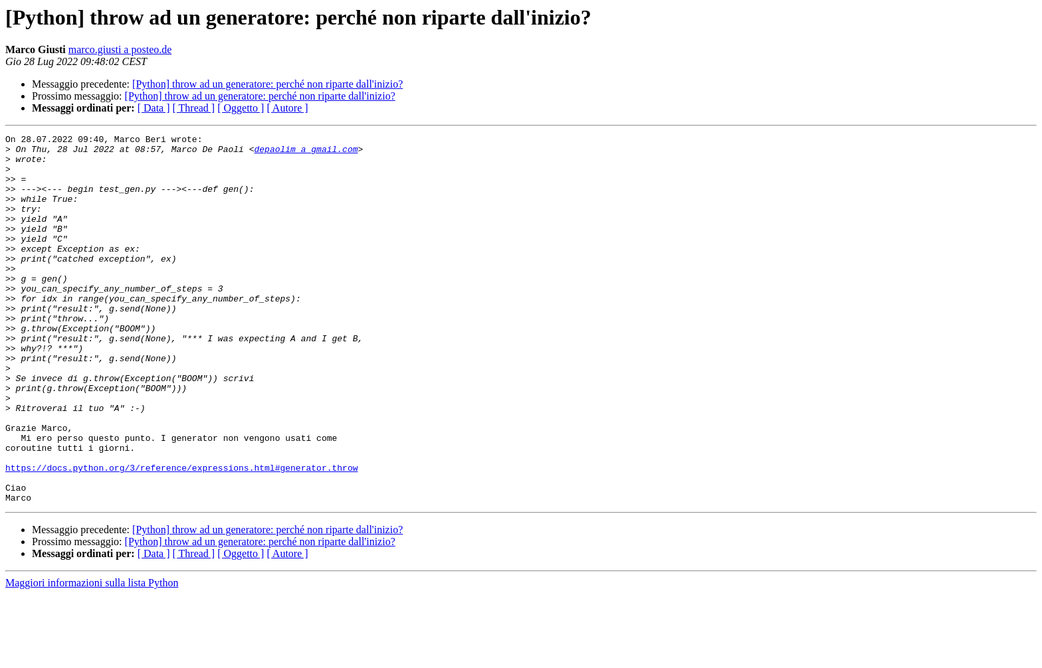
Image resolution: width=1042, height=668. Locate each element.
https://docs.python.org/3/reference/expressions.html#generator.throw (181, 535)
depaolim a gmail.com (306, 153)
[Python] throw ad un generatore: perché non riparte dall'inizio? (267, 84)
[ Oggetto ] (240, 108)
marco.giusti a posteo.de (120, 49)
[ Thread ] (194, 108)
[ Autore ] (287, 108)
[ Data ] (154, 108)
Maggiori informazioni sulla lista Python (91, 656)
